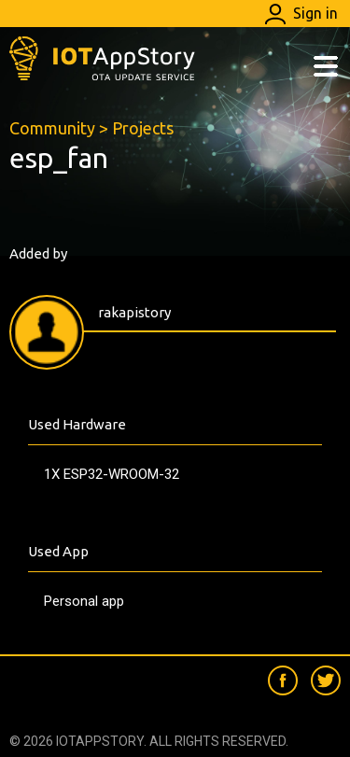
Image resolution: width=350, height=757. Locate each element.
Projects (143, 128)
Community (52, 128)
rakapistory (134, 312)
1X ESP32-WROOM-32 (111, 474)
